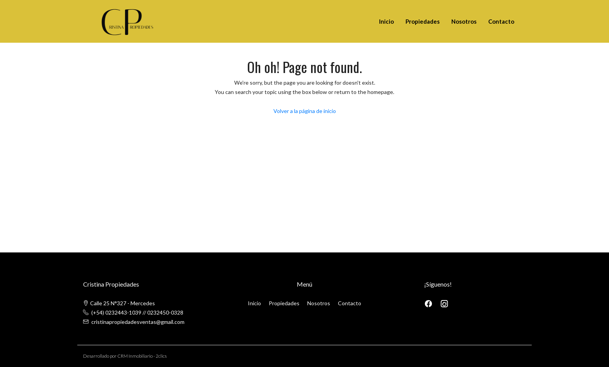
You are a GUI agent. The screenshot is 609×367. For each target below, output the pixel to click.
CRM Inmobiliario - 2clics (142, 356)
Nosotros (464, 21)
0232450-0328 (165, 312)
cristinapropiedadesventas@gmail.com (137, 321)
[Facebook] (429, 303)
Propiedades (422, 21)
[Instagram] (444, 303)
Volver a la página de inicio (304, 111)
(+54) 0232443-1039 (116, 312)
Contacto (501, 21)
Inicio (386, 21)
